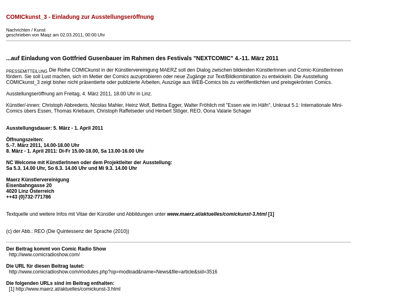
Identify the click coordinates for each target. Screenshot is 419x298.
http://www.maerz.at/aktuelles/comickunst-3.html (68, 289)
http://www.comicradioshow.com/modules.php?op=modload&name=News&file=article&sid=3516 (113, 272)
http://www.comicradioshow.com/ (44, 254)
